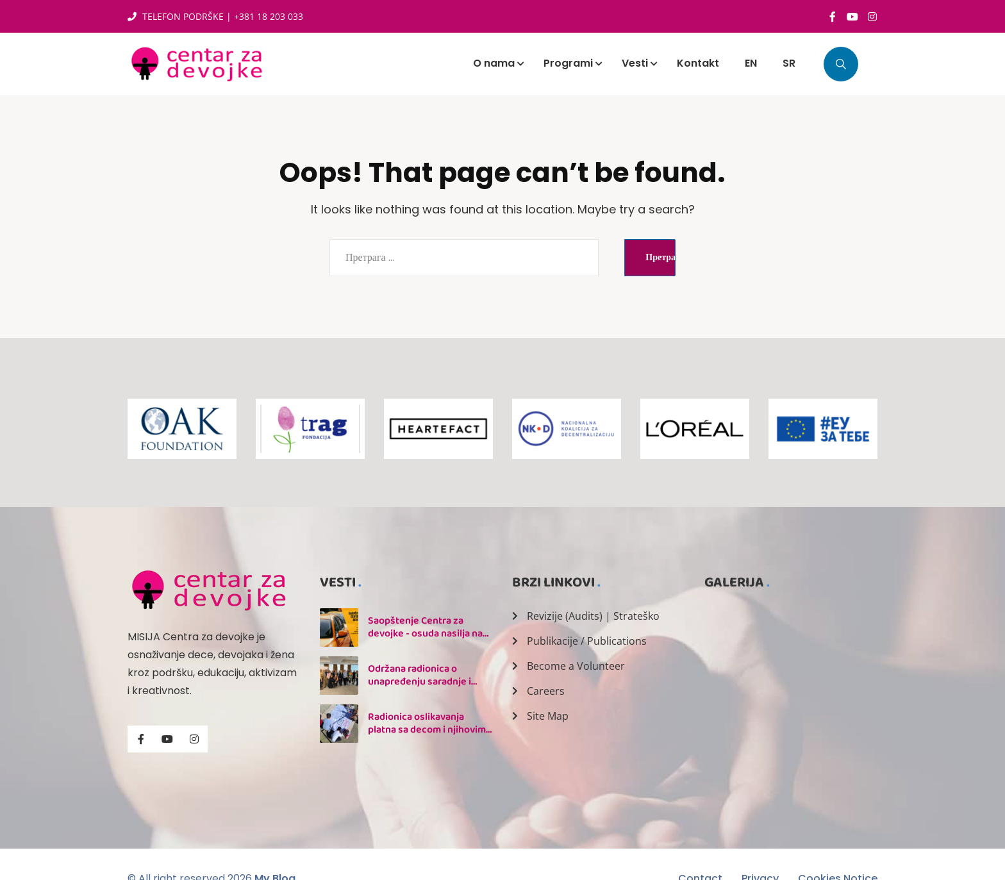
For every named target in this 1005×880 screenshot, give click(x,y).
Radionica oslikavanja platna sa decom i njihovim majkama (427, 730)
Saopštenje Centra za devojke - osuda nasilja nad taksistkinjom (428, 633)
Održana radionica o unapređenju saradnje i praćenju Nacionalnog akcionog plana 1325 (419, 688)
